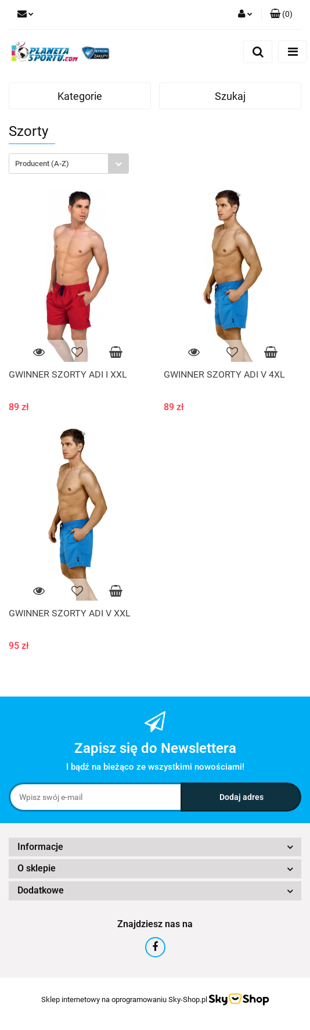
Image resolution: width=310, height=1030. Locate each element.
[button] (281, 14)
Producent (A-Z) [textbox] (42, 163)
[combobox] (69, 163)
